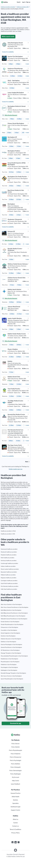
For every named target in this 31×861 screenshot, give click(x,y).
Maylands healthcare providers (8, 554)
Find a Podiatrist (15, 753)
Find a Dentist (15, 747)
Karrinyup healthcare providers (8, 560)
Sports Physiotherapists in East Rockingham (12, 678)
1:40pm (19, 273)
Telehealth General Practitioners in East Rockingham (14, 618)
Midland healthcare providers (8, 575)
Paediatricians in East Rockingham (9, 658)
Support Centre (15, 810)
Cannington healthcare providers (9, 580)
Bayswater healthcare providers (9, 572)
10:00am (19, 344)
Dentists (15, 800)
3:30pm (9, 132)
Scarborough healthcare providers (9, 563)
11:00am (12, 76)
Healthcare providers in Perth (8, 531)
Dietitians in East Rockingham (8, 641)
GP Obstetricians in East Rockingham (10, 650)
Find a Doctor (15, 743)
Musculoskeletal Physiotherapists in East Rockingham (14, 656)
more (27, 64)
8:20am (11, 410)
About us (15, 819)
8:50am (11, 146)
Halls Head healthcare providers (9, 589)
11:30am (11, 273)
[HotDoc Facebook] (12, 842)
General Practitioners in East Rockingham (11, 647)
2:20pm (11, 158)
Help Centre (15, 780)
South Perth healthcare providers (9, 583)
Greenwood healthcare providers (9, 549)
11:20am (19, 384)
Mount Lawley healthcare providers (10, 569)
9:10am (19, 146)
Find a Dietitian (15, 764)
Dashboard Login (15, 806)
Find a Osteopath (15, 767)
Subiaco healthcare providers (8, 566)
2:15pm (19, 215)
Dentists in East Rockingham (8, 636)
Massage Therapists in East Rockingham (11, 653)
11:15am (19, 314)
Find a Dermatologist (15, 770)
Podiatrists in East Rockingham (8, 664)
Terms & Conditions (15, 829)
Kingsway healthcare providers (8, 577)
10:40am (11, 302)
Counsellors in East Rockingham (9, 630)
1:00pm (11, 329)
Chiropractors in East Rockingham (9, 627)
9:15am (12, 285)
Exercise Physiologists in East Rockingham (11, 644)
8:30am (11, 215)
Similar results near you (15, 469)
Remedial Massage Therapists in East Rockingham (13, 673)
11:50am (18, 244)
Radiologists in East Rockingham (9, 670)
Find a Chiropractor (15, 757)
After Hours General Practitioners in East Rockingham (14, 607)
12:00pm (11, 199)
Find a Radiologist (15, 774)
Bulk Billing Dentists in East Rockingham (11, 610)
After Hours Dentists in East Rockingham (11, 604)
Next (26, 461)
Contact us (15, 826)
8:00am (11, 440)
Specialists (15, 803)
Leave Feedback (15, 784)
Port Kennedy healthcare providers (9, 586)
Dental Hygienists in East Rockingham (10, 633)
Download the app (15, 723)
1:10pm (19, 329)
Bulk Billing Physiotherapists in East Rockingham (13, 616)
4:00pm (18, 64)
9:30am (19, 285)
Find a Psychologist (15, 760)
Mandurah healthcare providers (9, 552)
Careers (15, 822)
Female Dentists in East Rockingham (10, 621)
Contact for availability (15, 52)
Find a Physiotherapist (15, 750)
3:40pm (11, 64)
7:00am (12, 119)
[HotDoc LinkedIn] (15, 842)
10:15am (11, 172)
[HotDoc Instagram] (18, 842)
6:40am (11, 259)
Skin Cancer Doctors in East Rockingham (11, 676)
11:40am (20, 76)
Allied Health (15, 796)
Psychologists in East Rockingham (9, 667)
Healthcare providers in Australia (8, 6)
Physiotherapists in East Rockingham (10, 661)
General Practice (15, 793)
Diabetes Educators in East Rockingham (11, 638)
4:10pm (18, 158)
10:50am (19, 302)
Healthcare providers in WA (23, 6)
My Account (15, 777)
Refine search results (8, 36)
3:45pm (17, 132)
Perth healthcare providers (7, 557)
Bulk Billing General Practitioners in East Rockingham (14, 613)
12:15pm (18, 199)
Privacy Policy (15, 832)
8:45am (11, 185)
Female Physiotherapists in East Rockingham (12, 624)
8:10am (18, 440)
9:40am (19, 185)
